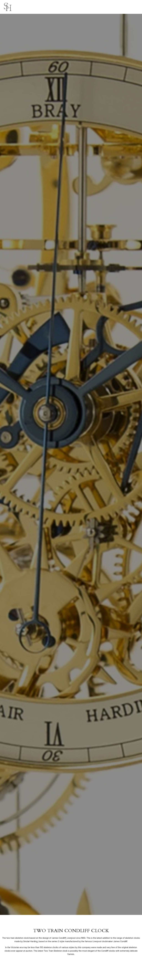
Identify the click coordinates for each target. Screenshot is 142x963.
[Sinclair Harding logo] (7, 7)
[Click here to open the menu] (138, 7)
